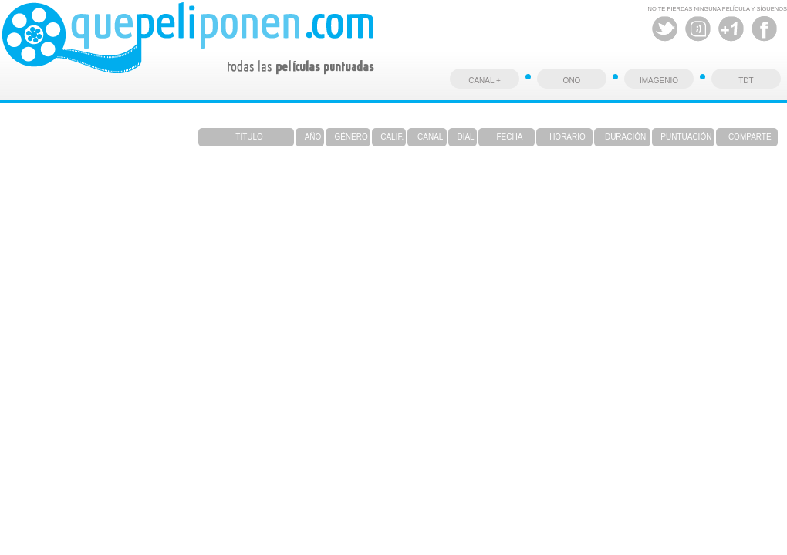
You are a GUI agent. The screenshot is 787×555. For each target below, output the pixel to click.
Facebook (764, 29)
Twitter (664, 29)
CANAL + (484, 80)
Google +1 (731, 29)
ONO (572, 80)
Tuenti (698, 29)
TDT (745, 80)
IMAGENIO (659, 80)
